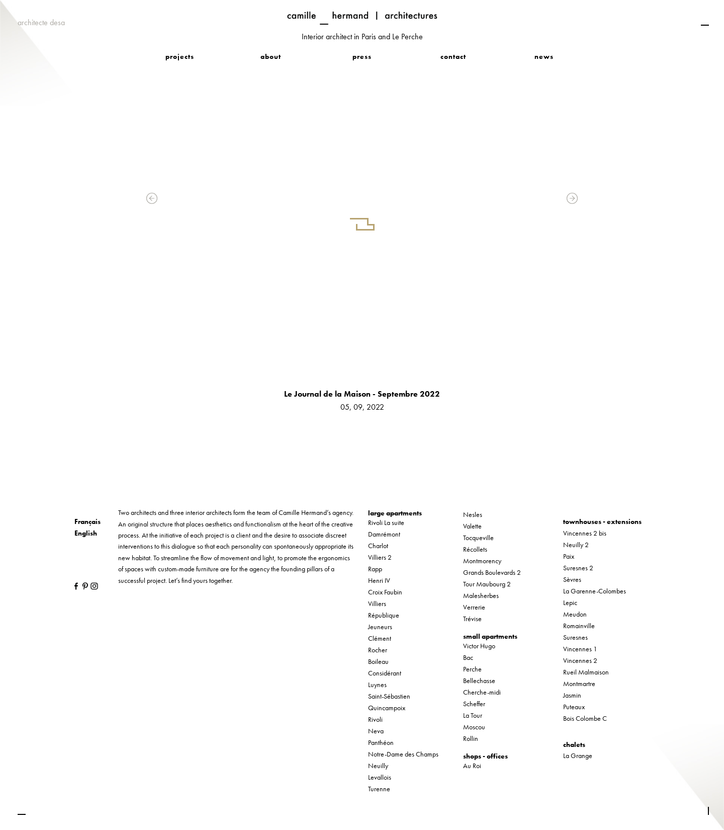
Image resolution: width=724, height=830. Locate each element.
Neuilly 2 (576, 544)
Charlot (378, 545)
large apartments (395, 512)
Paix (568, 556)
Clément (379, 638)
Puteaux (574, 706)
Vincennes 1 (580, 648)
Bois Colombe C (585, 718)
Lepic (570, 602)
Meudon (575, 614)
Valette (472, 526)
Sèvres (572, 579)
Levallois (379, 777)
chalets (574, 744)
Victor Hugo (479, 645)
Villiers (377, 603)
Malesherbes (481, 595)
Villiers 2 (380, 557)
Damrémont (384, 534)
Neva (376, 730)
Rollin (470, 738)
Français (87, 521)
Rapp (375, 568)
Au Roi (472, 765)
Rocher (377, 649)
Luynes (377, 684)
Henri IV (379, 580)
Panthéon (381, 742)
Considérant (384, 672)
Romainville (579, 625)
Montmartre (579, 683)
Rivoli (375, 719)
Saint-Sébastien (389, 696)
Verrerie (474, 607)
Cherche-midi (482, 692)
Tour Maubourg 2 (487, 583)
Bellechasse (479, 680)
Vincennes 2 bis (584, 533)
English (85, 533)
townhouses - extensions (602, 521)
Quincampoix (386, 707)
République (383, 615)
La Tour (472, 715)
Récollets (475, 549)
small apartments (490, 636)
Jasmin (572, 695)
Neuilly (378, 765)
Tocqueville (478, 537)
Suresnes (575, 637)
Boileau (378, 661)
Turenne (379, 788)
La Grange (577, 755)
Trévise (472, 618)
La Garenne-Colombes (594, 590)
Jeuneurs (380, 626)
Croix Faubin (385, 591)
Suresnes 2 (578, 567)
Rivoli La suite (386, 522)
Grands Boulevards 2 (492, 572)
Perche (472, 668)
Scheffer (474, 703)
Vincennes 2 (580, 660)
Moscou (474, 726)
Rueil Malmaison (586, 671)
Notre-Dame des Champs (403, 754)
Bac (468, 657)
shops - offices (485, 756)
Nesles (472, 514)
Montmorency (482, 560)
